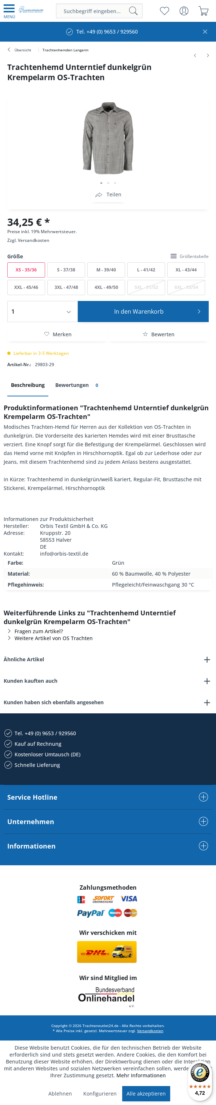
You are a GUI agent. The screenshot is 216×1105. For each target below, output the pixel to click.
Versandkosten (33, 240)
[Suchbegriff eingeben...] (99, 11)
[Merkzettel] (164, 11)
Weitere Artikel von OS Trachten (48, 638)
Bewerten (159, 334)
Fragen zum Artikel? (33, 631)
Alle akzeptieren (146, 1093)
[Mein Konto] (184, 11)
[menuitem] (9, 11)
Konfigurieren (100, 1093)
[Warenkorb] (203, 11)
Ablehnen (60, 1093)
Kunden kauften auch (30, 680)
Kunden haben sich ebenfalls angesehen (54, 702)
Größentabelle (190, 256)
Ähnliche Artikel (24, 659)
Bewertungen (78, 385)
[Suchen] (133, 11)
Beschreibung (28, 384)
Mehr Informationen (141, 1075)
